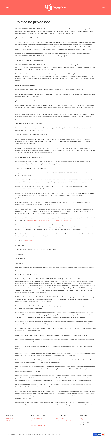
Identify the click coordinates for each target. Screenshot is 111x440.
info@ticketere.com (85, 419)
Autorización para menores (38, 425)
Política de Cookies (56, 434)
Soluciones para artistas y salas (64, 421)
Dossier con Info (60, 418)
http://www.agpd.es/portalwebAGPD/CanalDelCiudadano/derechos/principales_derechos (51, 220)
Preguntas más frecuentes (37, 423)
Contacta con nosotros (37, 418)
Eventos (9, 7)
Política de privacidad (44, 434)
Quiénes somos (35, 421)
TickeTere (8, 434)
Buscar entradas (10, 418)
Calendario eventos (11, 421)
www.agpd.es (29, 240)
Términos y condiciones (32, 434)
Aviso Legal (21, 434)
